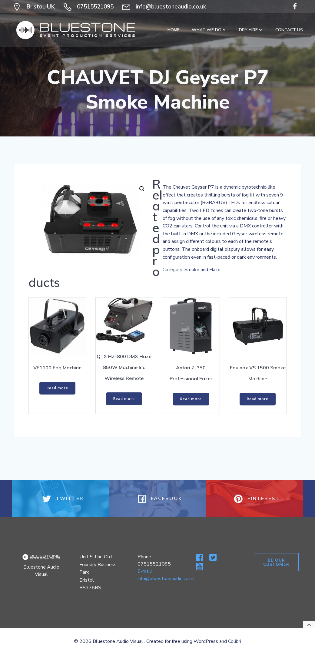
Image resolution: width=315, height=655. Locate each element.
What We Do (209, 30)
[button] (142, 188)
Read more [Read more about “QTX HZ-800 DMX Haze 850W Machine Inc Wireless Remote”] (124, 398)
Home (173, 30)
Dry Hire (251, 30)
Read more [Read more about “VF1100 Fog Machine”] (57, 388)
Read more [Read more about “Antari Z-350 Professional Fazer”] (191, 398)
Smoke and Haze (202, 269)
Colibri (234, 641)
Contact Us (289, 30)
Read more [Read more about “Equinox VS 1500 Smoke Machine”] (257, 398)
